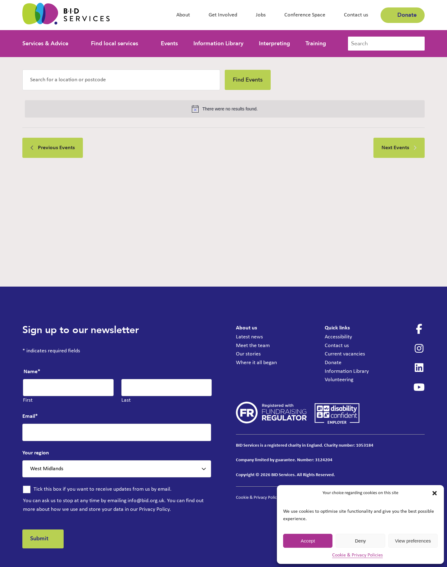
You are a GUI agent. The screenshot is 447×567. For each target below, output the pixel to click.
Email (30, 416)
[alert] (225, 109)
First (28, 400)
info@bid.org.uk (146, 501)
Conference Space (304, 15)
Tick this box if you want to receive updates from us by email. (103, 489)
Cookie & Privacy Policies (357, 555)
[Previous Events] (52, 148)
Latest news (249, 337)
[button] (434, 493)
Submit (39, 538)
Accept (308, 540)
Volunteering (339, 379)
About (183, 15)
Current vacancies (345, 354)
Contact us (356, 15)
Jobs (261, 15)
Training (315, 43)
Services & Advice (45, 43)
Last (126, 400)
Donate (403, 15)
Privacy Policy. (155, 509)
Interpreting (274, 43)
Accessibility (338, 337)
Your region (35, 453)
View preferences (413, 540)
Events (169, 43)
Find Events (248, 80)
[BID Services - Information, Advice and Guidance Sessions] (66, 15)
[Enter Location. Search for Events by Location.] (121, 79)
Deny (360, 540)
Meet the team (253, 345)
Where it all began (256, 362)
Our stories (248, 354)
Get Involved (223, 15)
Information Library (218, 43)
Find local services (114, 43)
